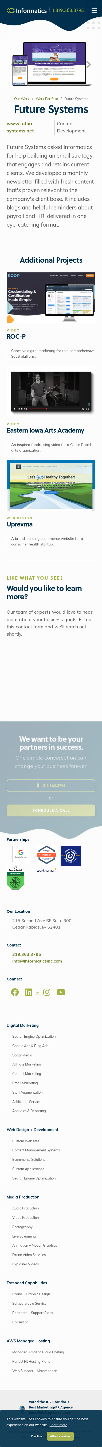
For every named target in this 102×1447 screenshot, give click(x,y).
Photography (22, 1227)
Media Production (23, 1198)
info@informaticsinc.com (37, 961)
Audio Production (25, 1208)
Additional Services (27, 1102)
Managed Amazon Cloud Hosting (38, 1352)
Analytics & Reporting (29, 1111)
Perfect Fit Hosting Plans (31, 1362)
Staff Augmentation (27, 1092)
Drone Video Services (29, 1255)
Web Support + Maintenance (34, 1371)
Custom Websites (25, 1141)
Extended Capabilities (27, 1283)
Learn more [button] (58, 1425)
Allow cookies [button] (60, 1436)
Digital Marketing (23, 1026)
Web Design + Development (32, 1130)
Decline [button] (36, 1436)
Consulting (20, 1322)
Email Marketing (25, 1083)
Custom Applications (28, 1169)
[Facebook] (15, 992)
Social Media (22, 1055)
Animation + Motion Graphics (34, 1245)
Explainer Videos (25, 1264)
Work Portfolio (47, 99)
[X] (38, 994)
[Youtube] (61, 992)
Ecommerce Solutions (28, 1160)
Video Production (25, 1218)
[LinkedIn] (28, 992)
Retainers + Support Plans (32, 1313)
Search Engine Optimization (34, 1037)
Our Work (21, 99)
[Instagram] (47, 992)
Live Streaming (24, 1236)
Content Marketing (26, 1074)
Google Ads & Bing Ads (30, 1046)
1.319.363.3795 (68, 10)
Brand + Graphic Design (31, 1294)
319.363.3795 (26, 955)
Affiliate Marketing (26, 1064)
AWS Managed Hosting (28, 1341)
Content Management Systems (36, 1150)
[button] (13, 65)
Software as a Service (29, 1303)
